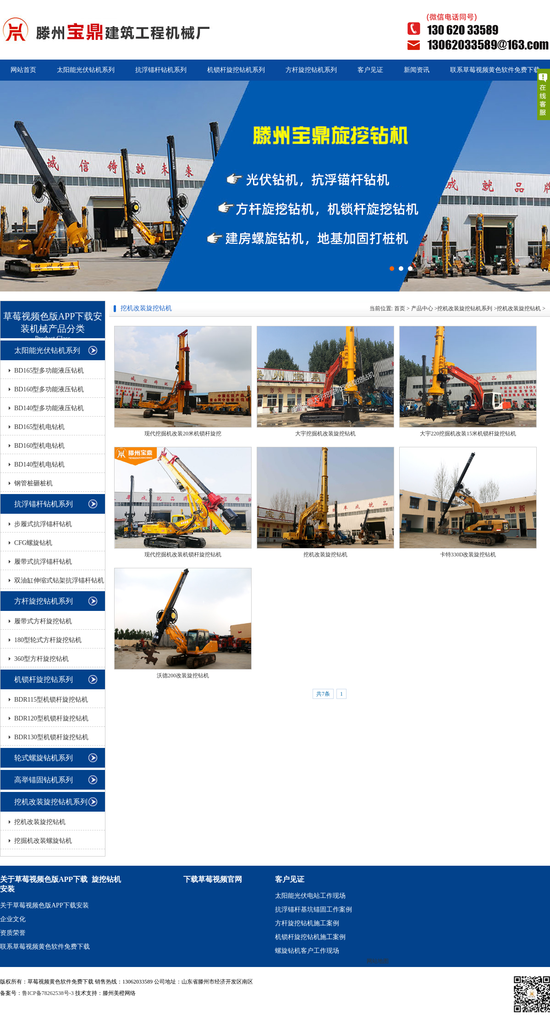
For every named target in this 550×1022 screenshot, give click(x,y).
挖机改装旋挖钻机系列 (51, 802)
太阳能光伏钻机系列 (86, 69)
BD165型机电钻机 (39, 426)
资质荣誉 (13, 932)
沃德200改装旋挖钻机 (183, 675)
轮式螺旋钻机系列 (43, 758)
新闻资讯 (416, 69)
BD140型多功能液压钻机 (49, 408)
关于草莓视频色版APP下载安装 (44, 905)
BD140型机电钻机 (39, 464)
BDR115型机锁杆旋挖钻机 (51, 699)
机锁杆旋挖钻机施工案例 (310, 937)
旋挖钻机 (106, 879)
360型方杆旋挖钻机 (41, 658)
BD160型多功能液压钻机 (49, 389)
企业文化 (13, 919)
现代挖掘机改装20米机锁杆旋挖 (182, 433)
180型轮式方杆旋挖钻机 (48, 640)
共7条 (323, 694)
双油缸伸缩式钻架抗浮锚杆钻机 (59, 580)
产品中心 (422, 308)
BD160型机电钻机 (39, 445)
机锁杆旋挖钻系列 (43, 679)
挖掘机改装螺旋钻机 (43, 840)
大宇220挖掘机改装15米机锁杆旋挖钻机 (468, 433)
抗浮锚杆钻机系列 (161, 69)
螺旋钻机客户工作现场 (307, 950)
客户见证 (370, 69)
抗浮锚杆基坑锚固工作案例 (313, 909)
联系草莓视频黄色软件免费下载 (495, 69)
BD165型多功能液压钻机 (49, 370)
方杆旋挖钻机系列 (311, 69)
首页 (399, 308)
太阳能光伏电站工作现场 (310, 895)
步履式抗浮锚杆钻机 (43, 524)
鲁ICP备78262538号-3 (48, 993)
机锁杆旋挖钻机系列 (236, 69)
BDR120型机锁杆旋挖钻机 (51, 718)
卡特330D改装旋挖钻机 (468, 554)
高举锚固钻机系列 (43, 780)
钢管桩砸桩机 (33, 483)
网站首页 (23, 69)
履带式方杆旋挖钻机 (43, 621)
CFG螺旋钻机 (33, 542)
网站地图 (378, 961)
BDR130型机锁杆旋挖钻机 (51, 737)
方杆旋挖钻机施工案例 (307, 923)
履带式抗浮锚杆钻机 (43, 561)
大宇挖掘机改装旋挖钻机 (325, 433)
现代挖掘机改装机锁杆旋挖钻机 (182, 554)
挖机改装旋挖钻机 (40, 822)
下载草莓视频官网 (212, 879)
